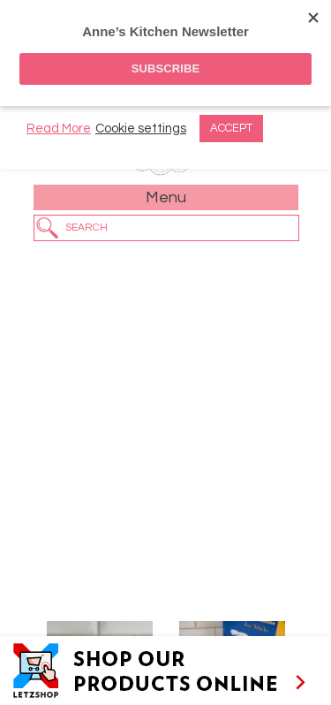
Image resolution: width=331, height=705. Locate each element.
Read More (58, 128)
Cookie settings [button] (140, 128)
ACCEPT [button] (231, 128)
